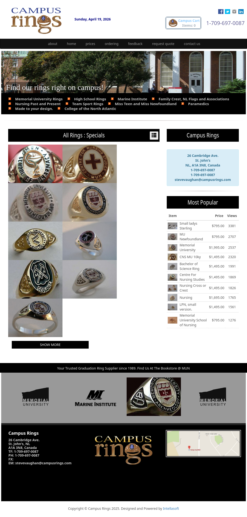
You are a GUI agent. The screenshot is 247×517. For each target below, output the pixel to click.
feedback (135, 43)
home (71, 43)
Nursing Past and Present (38, 103)
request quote (163, 43)
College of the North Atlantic (90, 108)
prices (90, 43)
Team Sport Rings (87, 103)
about (52, 43)
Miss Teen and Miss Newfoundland (146, 103)
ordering (111, 43)
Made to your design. (34, 108)
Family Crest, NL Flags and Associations (194, 98)
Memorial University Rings (39, 98)
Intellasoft (171, 508)
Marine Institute (132, 98)
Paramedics (198, 103)
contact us (192, 43)
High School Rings (90, 98)
